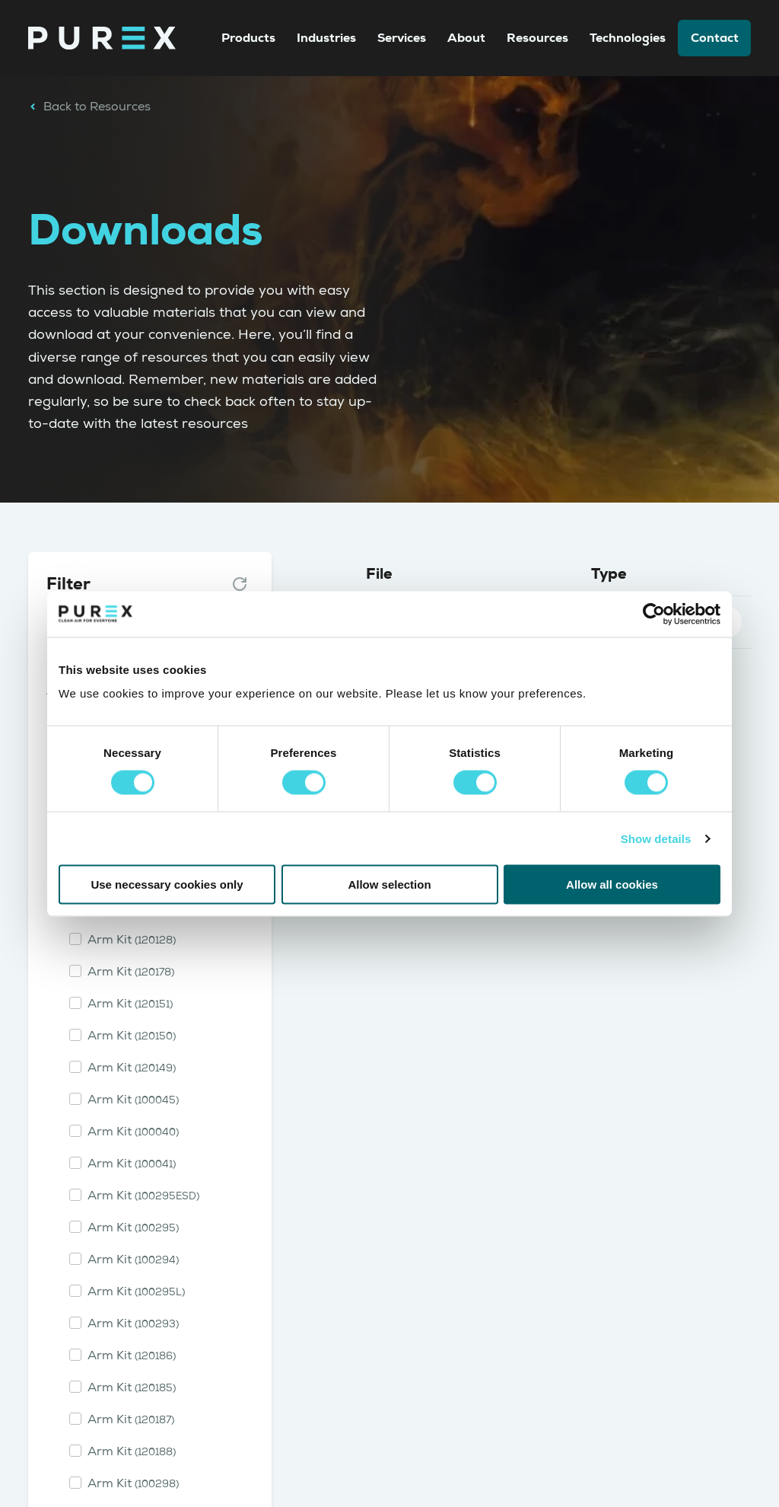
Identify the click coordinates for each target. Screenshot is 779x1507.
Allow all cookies (612, 884)
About (466, 38)
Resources (537, 38)
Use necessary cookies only (167, 884)
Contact (715, 38)
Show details (656, 838)
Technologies (628, 38)
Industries (326, 38)
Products (248, 38)
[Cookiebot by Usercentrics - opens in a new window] (653, 613)
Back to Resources (89, 106)
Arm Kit (131, 939)
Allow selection (389, 884)
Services (401, 38)
